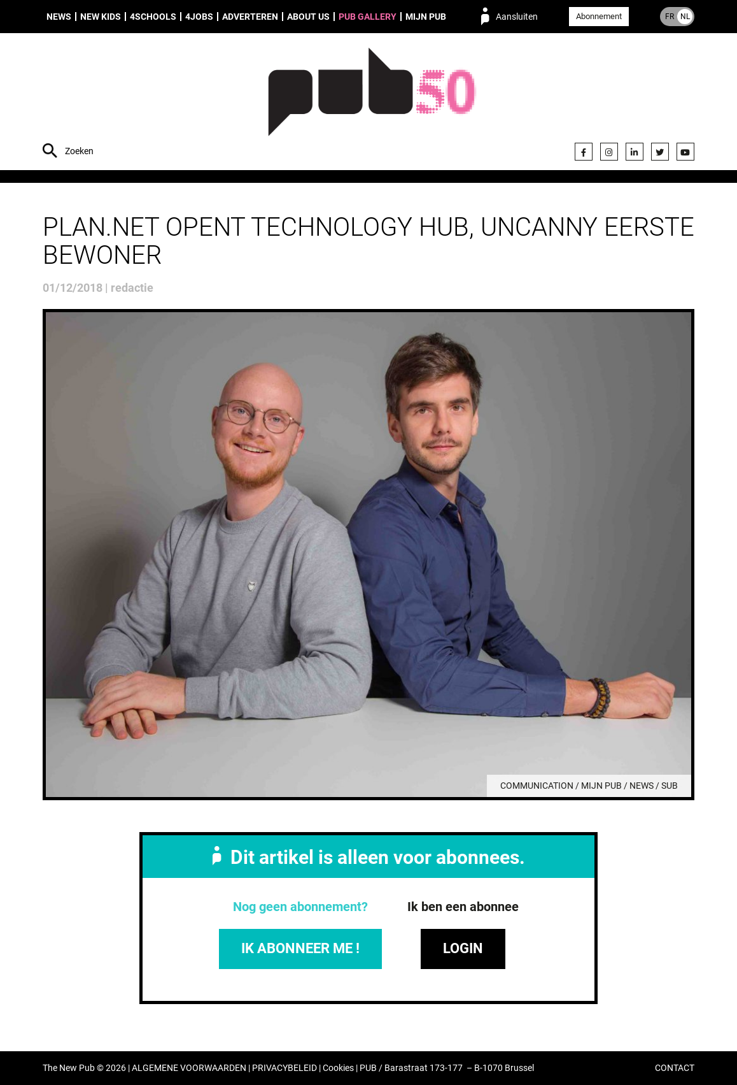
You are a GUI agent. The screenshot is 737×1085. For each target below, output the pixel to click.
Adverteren (250, 16)
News (58, 16)
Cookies (338, 1068)
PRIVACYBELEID (284, 1068)
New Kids (100, 16)
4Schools (153, 16)
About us (308, 16)
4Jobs (199, 16)
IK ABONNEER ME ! (300, 948)
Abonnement (599, 16)
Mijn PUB (425, 16)
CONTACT (674, 1068)
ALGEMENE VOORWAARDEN (189, 1068)
